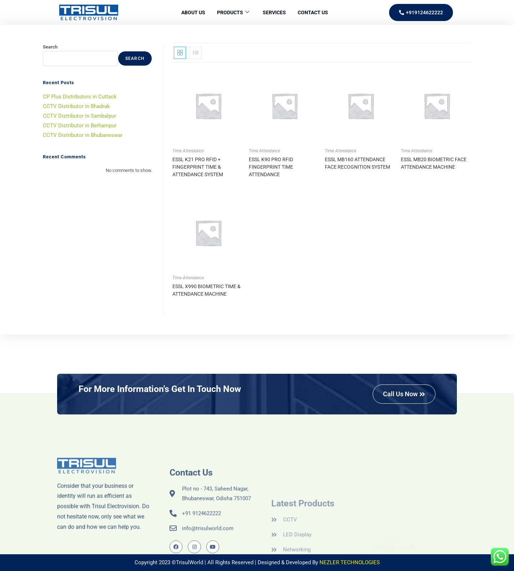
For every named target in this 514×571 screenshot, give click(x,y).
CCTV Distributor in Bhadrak (76, 106)
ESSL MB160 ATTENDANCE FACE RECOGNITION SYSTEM (357, 163)
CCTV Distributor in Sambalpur (79, 116)
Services (275, 12)
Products (232, 13)
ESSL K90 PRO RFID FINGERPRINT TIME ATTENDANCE (271, 167)
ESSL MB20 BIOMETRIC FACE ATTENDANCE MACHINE (434, 163)
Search (50, 47)
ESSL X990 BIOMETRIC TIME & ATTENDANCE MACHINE (206, 290)
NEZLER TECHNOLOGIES (349, 562)
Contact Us (317, 12)
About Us (189, 12)
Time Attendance (188, 150)
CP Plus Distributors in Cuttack (80, 96)
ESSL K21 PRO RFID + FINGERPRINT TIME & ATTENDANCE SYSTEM (197, 167)
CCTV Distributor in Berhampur (79, 125)
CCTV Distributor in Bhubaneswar (82, 135)
